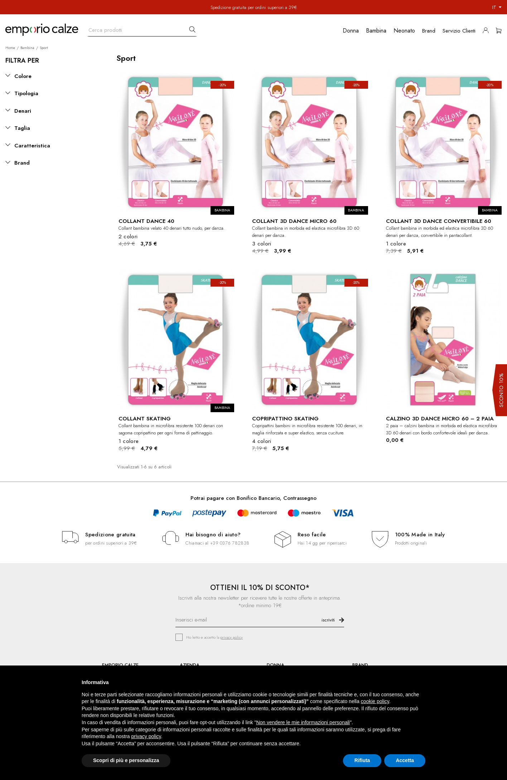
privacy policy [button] (146, 736)
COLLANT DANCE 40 (146, 221)
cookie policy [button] (375, 701)
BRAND (360, 665)
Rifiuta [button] (362, 760)
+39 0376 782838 (229, 543)
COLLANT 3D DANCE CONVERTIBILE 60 (438, 221)
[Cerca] (142, 28)
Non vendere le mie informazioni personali (302, 722)
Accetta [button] (405, 760)
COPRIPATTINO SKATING (285, 419)
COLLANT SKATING (145, 419)
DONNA (275, 665)
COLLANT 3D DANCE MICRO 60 (294, 221)
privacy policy (231, 637)
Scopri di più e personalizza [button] (126, 760)
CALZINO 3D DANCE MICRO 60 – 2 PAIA (440, 419)
